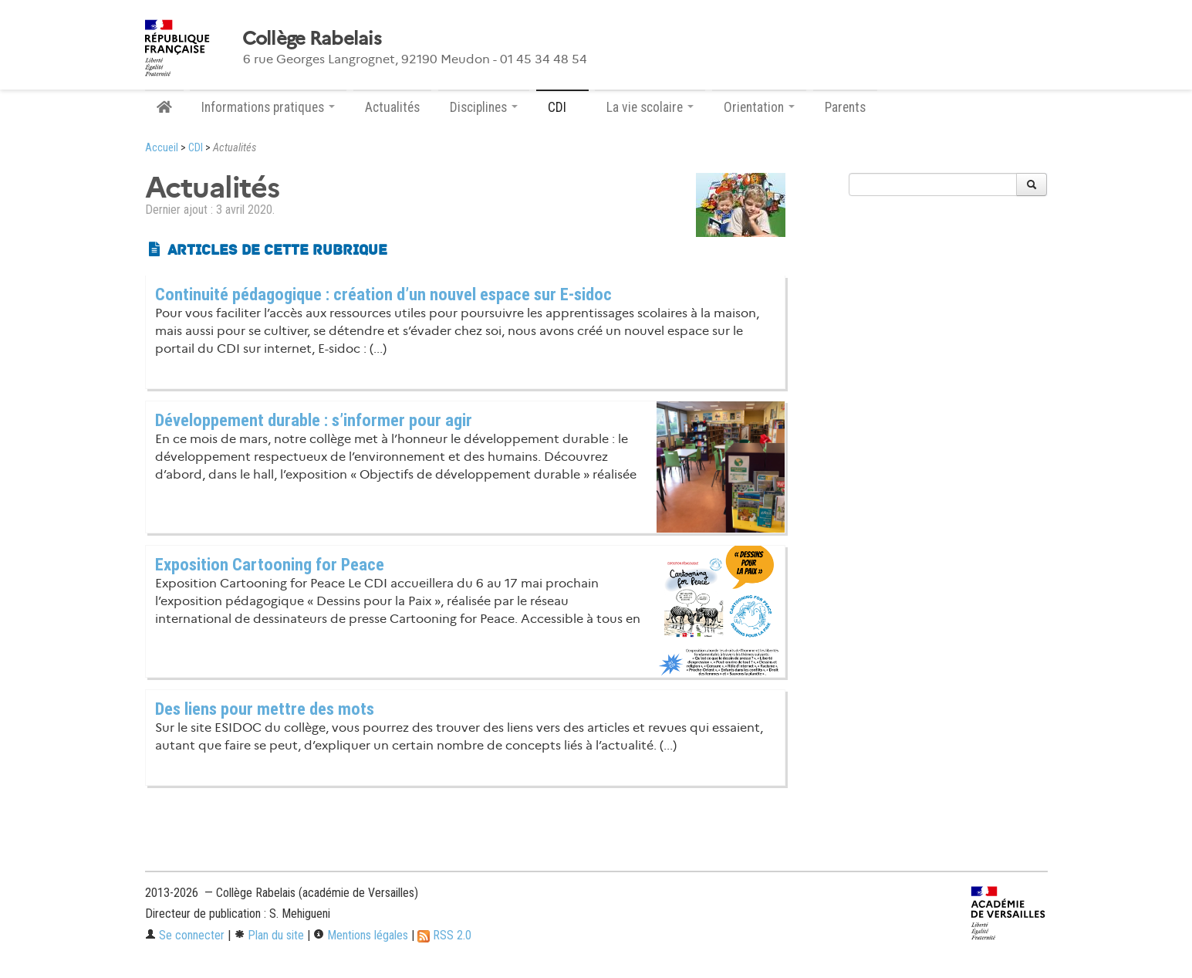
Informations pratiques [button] (268, 107)
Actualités (392, 107)
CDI (195, 147)
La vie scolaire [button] (650, 107)
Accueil (161, 147)
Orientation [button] (759, 107)
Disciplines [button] (484, 107)
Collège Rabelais (311, 38)
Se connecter (185, 935)
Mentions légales (360, 935)
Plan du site (269, 935)
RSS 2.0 (444, 935)
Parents (845, 107)
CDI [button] (562, 107)
